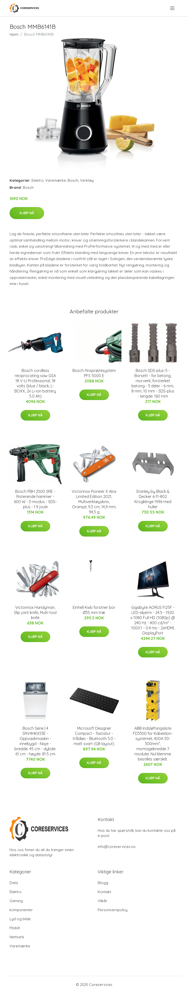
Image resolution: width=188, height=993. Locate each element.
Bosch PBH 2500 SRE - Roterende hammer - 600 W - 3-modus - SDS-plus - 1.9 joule (35, 499)
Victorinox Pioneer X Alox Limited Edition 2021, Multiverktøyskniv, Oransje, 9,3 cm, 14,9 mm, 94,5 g (94, 501)
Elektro (38, 180)
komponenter (21, 910)
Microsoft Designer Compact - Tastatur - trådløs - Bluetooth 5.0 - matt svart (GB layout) (94, 736)
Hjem (14, 34)
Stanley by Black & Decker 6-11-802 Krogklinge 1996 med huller (152, 499)
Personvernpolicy (113, 910)
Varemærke (55, 180)
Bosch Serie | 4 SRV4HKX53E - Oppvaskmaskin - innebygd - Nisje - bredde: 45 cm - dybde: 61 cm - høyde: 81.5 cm (35, 741)
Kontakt (104, 891)
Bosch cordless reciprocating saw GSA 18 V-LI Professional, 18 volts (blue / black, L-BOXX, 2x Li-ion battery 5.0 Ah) (35, 383)
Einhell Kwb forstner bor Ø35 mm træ (94, 610)
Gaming (16, 900)
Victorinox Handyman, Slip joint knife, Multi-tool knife (35, 612)
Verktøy (87, 180)
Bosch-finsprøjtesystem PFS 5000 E (94, 373)
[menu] (172, 8)
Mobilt (15, 928)
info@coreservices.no (117, 846)
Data (14, 882)
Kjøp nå (27, 213)
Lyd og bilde (20, 919)
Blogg (103, 882)
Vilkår (102, 900)
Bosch (73, 180)
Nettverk (17, 937)
